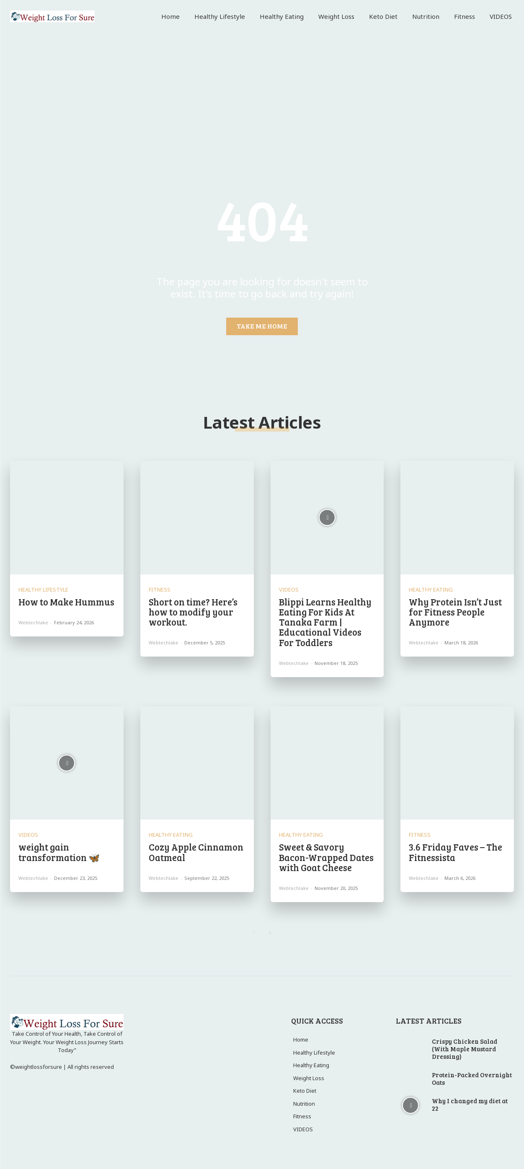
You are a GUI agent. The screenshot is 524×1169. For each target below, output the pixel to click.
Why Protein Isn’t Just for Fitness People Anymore (455, 611)
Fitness (159, 589)
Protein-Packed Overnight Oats (472, 1078)
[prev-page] (254, 932)
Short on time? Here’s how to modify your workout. (193, 611)
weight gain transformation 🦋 (59, 852)
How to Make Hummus (66, 601)
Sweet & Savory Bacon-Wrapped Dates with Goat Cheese (326, 857)
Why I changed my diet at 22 (470, 1104)
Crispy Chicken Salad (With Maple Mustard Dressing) (464, 1048)
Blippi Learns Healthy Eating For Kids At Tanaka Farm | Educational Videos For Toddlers (325, 622)
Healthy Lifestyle (43, 589)
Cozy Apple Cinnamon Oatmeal (196, 852)
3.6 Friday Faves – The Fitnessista (455, 852)
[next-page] (270, 932)
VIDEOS (289, 589)
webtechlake (33, 622)
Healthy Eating (431, 589)
